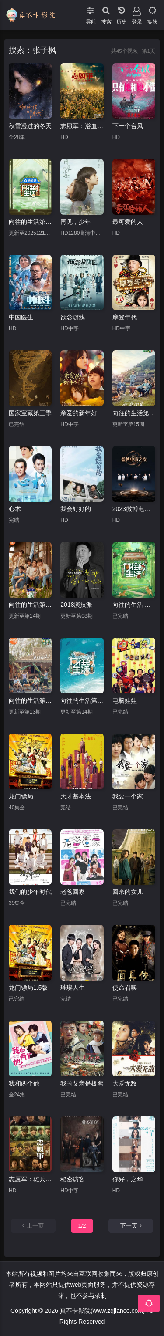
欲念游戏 (72, 317)
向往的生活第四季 (30, 700)
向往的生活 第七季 (133, 604)
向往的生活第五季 (30, 604)
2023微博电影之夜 (133, 508)
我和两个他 (24, 1083)
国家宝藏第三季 (30, 412)
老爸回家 (72, 891)
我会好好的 (75, 508)
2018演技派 (76, 604)
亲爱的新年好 (78, 412)
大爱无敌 (124, 1083)
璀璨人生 (72, 987)
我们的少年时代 (30, 891)
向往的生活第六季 (81, 700)
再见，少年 (75, 221)
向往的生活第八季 (30, 221)
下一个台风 (127, 125)
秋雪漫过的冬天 (30, 125)
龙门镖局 (21, 796)
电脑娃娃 (124, 700)
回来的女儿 (127, 891)
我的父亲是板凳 (81, 1083)
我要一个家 (127, 796)
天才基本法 (75, 796)
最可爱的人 (127, 221)
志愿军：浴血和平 (81, 125)
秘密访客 (72, 1179)
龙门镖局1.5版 (28, 987)
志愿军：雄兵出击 (30, 1179)
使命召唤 (124, 987)
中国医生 (21, 317)
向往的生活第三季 (133, 412)
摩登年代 (124, 317)
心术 (15, 508)
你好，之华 (127, 1179)
